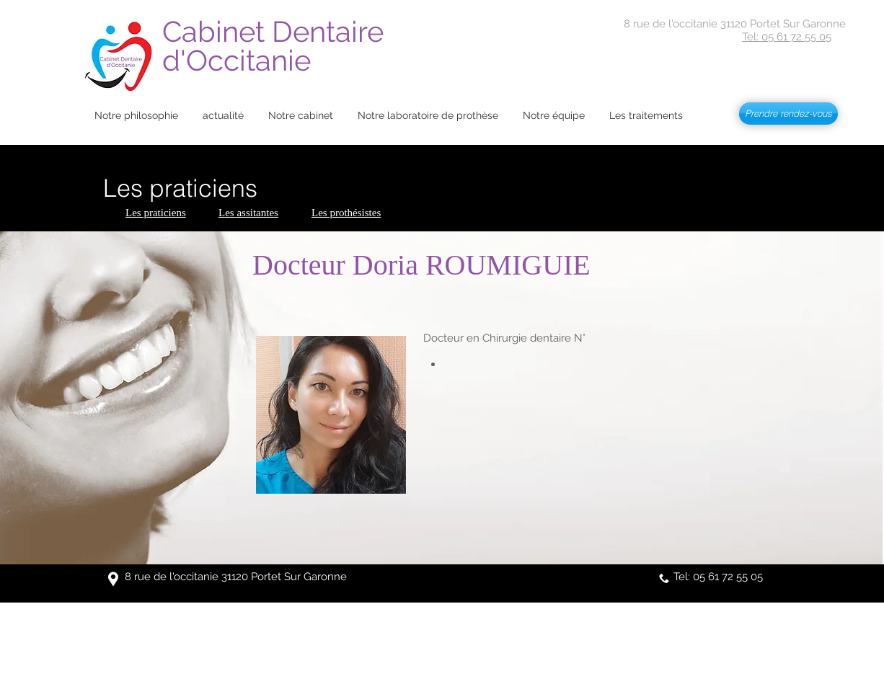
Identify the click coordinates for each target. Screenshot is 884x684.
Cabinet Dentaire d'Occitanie (276, 45)
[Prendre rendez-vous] (788, 113)
